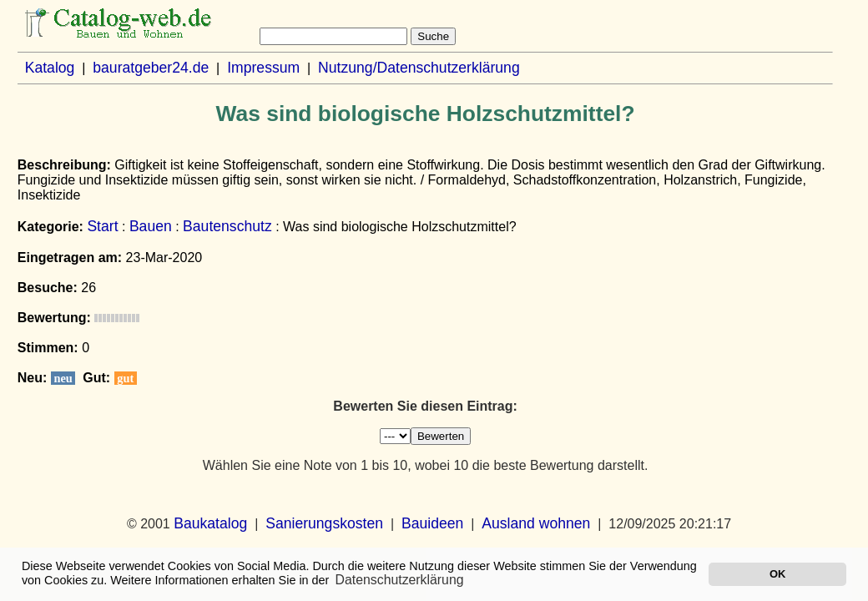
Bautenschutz (227, 226)
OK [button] (777, 574)
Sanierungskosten (324, 523)
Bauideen (432, 523)
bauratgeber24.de (151, 67)
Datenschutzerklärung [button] (400, 580)
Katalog (50, 67)
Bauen (150, 226)
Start (102, 226)
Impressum (263, 67)
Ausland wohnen (536, 523)
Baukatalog (210, 523)
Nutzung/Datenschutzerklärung (419, 67)
